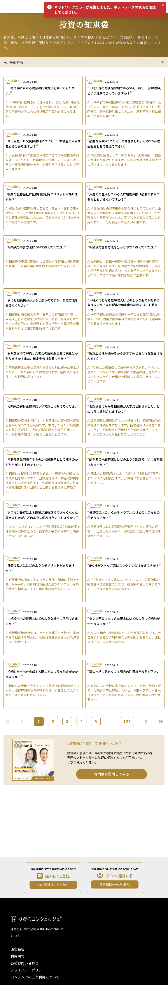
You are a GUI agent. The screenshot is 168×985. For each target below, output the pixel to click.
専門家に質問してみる (111, 774)
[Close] (162, 5)
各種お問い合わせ (24, 963)
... (110, 721)
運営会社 (17, 949)
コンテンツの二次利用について (35, 977)
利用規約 (17, 956)
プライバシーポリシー (28, 970)
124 (127, 721)
